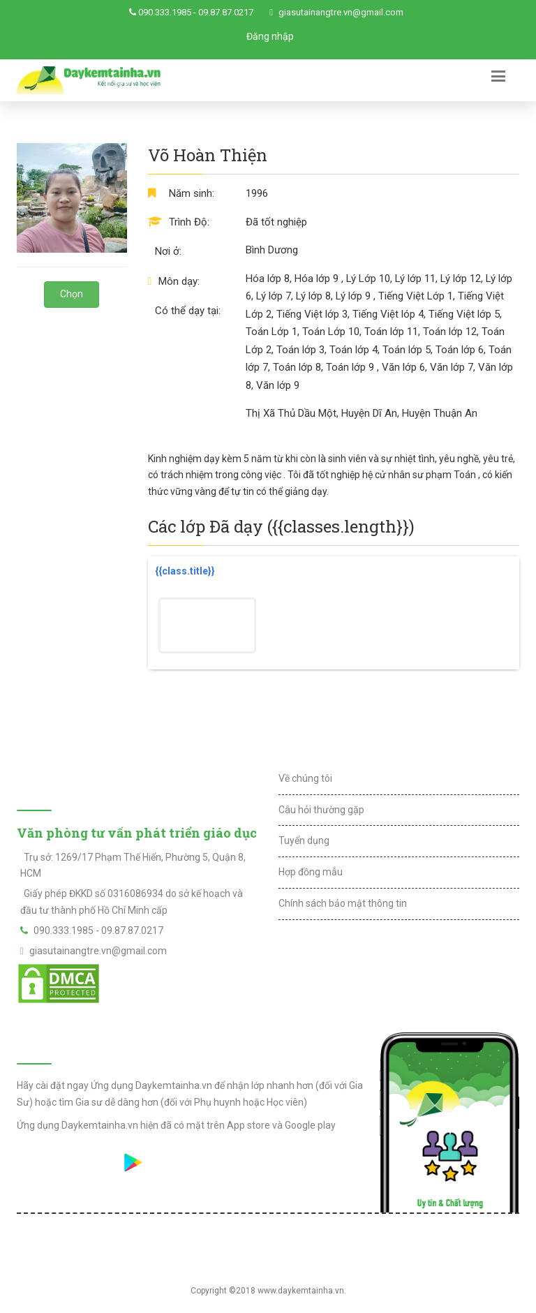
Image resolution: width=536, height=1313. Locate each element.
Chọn (71, 293)
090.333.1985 (164, 12)
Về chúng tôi (305, 778)
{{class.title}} (185, 571)
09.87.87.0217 (225, 12)
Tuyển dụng (303, 840)
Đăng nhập (270, 36)
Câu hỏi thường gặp (321, 809)
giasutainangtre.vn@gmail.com (340, 12)
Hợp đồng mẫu (310, 871)
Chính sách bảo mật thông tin (342, 903)
